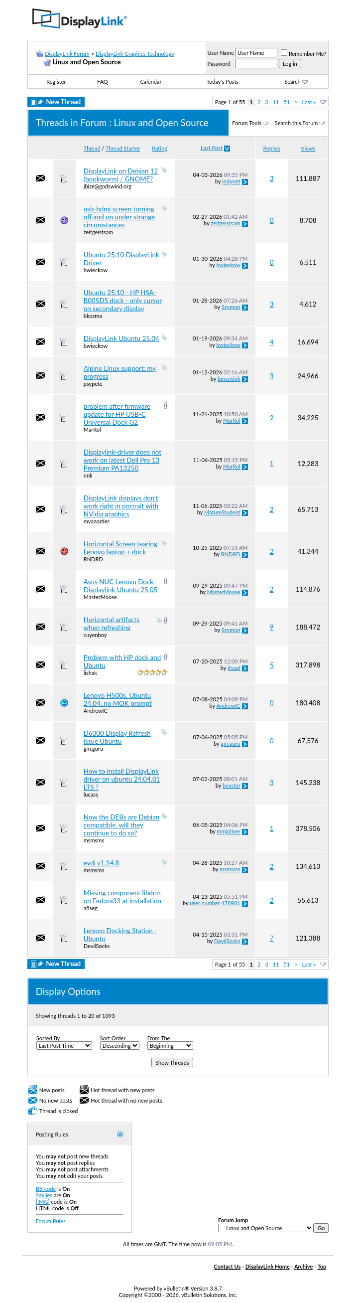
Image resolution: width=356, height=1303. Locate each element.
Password (218, 63)
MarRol (92, 429)
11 (276, 102)
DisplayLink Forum (67, 53)
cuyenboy (95, 635)
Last (309, 102)
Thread (92, 148)
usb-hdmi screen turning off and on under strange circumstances (119, 217)
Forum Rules (51, 1221)
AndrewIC (96, 710)
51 (286, 102)
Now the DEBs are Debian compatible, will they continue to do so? (122, 825)
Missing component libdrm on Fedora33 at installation (122, 897)
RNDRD (93, 559)
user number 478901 (215, 903)
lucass (91, 794)
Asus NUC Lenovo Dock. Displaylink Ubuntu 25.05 (120, 586)
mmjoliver (228, 831)
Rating (159, 148)
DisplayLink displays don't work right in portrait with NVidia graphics (121, 506)
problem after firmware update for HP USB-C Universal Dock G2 (117, 414)
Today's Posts (222, 81)
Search (295, 81)
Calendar (151, 81)
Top (321, 1266)
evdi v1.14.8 (101, 863)
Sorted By (48, 1038)
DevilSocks (97, 946)
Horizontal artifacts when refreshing (111, 624)
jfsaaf (234, 667)
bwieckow (96, 270)
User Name (220, 52)
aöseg (91, 908)
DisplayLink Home (267, 1266)
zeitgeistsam (98, 232)
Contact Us (227, 1266)
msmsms (94, 840)
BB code (46, 1188)
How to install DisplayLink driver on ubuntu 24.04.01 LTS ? (122, 779)
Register (56, 81)
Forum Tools (246, 123)
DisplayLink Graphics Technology (135, 53)
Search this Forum (296, 123)
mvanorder (97, 521)
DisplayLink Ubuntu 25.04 (121, 338)
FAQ (102, 81)
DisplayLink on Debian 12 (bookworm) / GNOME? (121, 175)
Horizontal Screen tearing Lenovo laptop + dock (120, 548)
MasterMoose (100, 597)
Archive (303, 1266)
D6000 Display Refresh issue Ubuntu (117, 737)
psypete (93, 383)
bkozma (93, 316)
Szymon (231, 307)
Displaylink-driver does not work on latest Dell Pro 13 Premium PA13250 (122, 460)
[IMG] (43, 1201)
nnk (88, 475)
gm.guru (93, 748)
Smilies (44, 1195)
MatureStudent (222, 512)
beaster (231, 785)
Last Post (212, 148)
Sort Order (112, 1038)
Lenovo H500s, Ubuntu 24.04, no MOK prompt (118, 699)
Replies (271, 148)
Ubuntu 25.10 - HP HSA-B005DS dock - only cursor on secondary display (123, 301)
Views (308, 148)
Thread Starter (123, 148)
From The (158, 1038)
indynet (231, 181)
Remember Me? (303, 53)
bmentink (229, 378)
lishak (90, 672)
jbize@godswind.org (107, 186)
